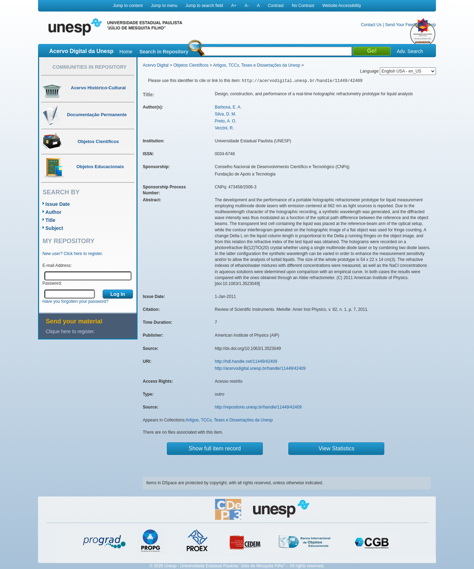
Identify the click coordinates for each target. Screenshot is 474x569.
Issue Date (57, 204)
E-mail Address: (57, 265)
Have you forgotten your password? (76, 301)
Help (431, 24)
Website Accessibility (341, 5)
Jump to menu (164, 5)
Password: (52, 283)
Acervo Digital (156, 65)
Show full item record (215, 448)
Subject (54, 228)
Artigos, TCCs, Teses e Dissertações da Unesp (256, 65)
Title (50, 220)
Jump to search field (204, 5)
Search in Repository (163, 51)
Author (53, 212)
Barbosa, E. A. (228, 107)
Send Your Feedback (404, 24)
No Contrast (303, 5)
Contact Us (371, 24)
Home (125, 51)
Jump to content (127, 5)
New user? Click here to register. (73, 253)
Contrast (275, 5)
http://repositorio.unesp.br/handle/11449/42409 (258, 407)
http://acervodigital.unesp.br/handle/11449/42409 (260, 368)
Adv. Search (410, 51)
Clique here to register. (70, 331)
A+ (233, 5)
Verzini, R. (224, 128)
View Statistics (337, 448)
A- (247, 5)
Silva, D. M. (225, 114)
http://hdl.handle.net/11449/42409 (246, 361)
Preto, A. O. (225, 121)
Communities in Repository (89, 67)
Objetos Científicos (191, 65)
